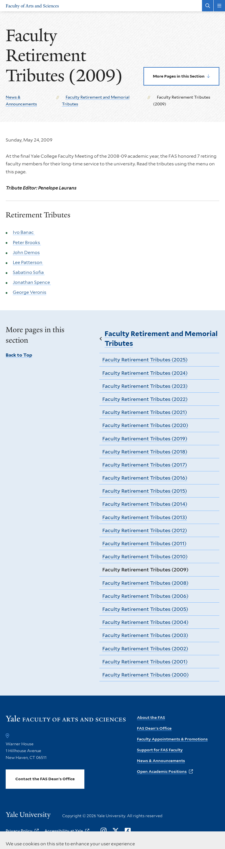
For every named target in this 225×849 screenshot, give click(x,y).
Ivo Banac (24, 232)
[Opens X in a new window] (115, 831)
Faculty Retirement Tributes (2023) (145, 386)
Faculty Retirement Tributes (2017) (144, 465)
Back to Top (19, 355)
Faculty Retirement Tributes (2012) (144, 530)
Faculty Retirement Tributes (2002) (145, 649)
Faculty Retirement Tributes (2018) (144, 452)
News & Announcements (161, 760)
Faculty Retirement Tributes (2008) (145, 583)
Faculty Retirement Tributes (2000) (145, 675)
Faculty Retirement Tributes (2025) (145, 360)
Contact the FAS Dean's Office (45, 779)
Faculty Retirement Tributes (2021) (144, 412)
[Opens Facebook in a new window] (128, 831)
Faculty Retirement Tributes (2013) (144, 517)
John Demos (26, 252)
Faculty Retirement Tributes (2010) (145, 556)
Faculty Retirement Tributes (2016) (144, 478)
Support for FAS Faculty (160, 750)
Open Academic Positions (162, 771)
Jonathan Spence (32, 282)
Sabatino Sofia (29, 272)
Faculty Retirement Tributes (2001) (145, 662)
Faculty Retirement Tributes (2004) (145, 622)
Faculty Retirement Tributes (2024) (145, 373)
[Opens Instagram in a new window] (104, 831)
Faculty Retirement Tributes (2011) (144, 543)
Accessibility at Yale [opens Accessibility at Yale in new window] (63, 831)
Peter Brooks (27, 242)
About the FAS (151, 717)
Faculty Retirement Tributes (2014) (144, 504)
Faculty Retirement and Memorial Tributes (161, 338)
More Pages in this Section (179, 76)
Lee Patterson (28, 262)
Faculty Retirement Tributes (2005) (145, 609)
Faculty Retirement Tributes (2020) (145, 425)
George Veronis (29, 292)
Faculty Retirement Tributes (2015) (144, 491)
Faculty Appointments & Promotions (172, 739)
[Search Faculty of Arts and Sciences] (207, 5)
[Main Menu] (219, 5)
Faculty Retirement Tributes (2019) (144, 439)
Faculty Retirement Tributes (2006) (145, 596)
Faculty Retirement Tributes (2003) (145, 635)
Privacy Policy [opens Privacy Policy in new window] (19, 831)
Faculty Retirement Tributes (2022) (145, 399)
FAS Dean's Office (154, 728)
